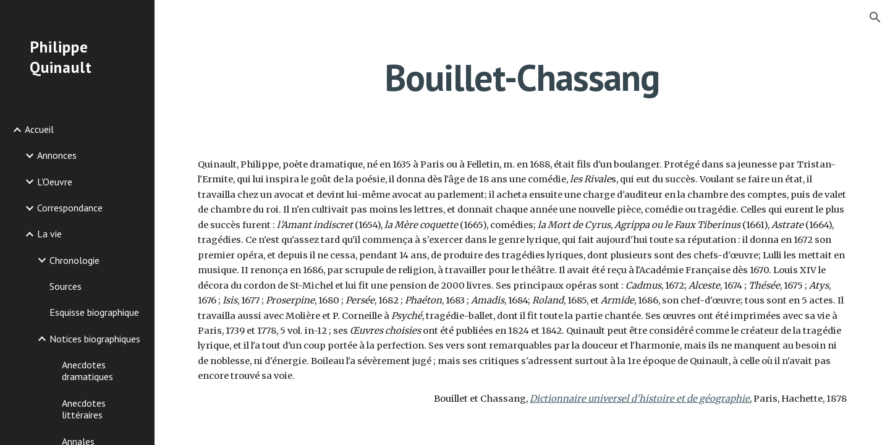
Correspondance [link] (70, 207)
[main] (522, 77)
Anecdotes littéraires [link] (84, 409)
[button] (875, 17)
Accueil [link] (39, 129)
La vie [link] (49, 233)
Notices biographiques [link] (94, 339)
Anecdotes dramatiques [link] (87, 370)
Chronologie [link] (74, 260)
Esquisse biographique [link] (94, 312)
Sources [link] (65, 286)
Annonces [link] (57, 155)
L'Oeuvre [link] (54, 182)
